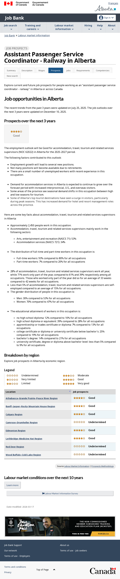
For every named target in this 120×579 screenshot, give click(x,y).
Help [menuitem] (100, 27)
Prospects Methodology (102, 466)
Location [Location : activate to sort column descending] (11, 391)
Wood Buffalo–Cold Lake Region (23, 454)
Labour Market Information (76, 466)
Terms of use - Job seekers (73, 550)
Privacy (7, 572)
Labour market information (34, 35)
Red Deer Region (15, 446)
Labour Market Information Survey (60, 493)
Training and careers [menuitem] (32, 27)
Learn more (12, 485)
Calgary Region (14, 414)
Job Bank (14, 18)
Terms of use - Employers (17, 555)
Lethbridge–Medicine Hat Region (24, 438)
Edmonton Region (15, 430)
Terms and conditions (15, 566)
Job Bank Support (13, 545)
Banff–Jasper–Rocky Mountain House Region (30, 406)
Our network (10, 550)
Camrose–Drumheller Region (22, 422)
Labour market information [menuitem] (64, 27)
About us (64, 545)
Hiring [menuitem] (88, 27)
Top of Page (45, 569)
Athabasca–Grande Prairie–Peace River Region (32, 398)
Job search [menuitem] (10, 27)
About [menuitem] (112, 27)
